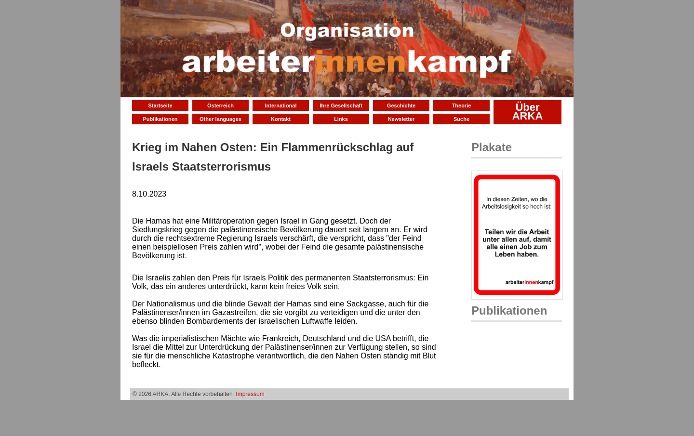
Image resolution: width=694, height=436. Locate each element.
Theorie (461, 105)
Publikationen (160, 119)
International (280, 105)
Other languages (220, 119)
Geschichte (401, 105)
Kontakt (281, 119)
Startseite (160, 105)
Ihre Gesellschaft (341, 105)
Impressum (250, 394)
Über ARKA (527, 111)
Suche (461, 119)
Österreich (220, 105)
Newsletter (401, 119)
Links (341, 119)
